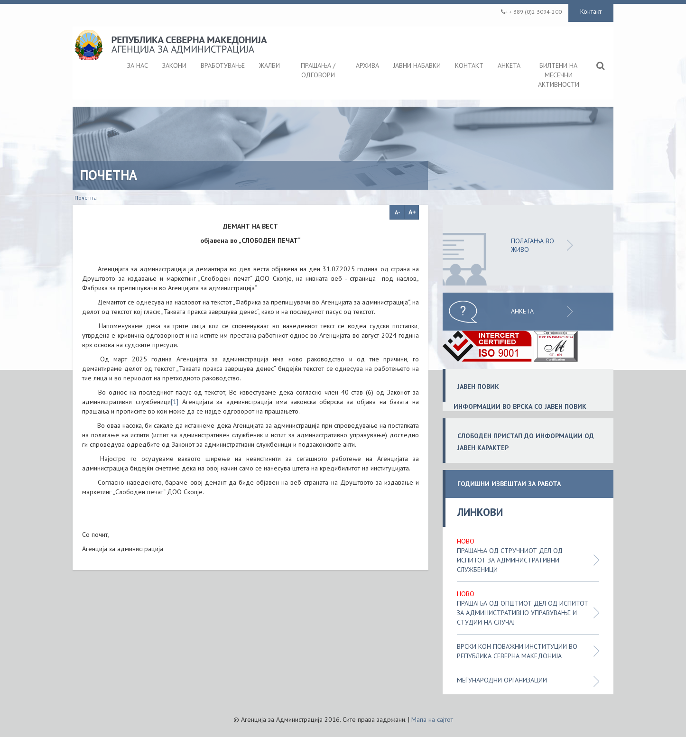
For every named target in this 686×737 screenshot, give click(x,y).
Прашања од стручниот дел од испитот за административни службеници (510, 560)
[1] (174, 401)
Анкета (522, 311)
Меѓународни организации (502, 680)
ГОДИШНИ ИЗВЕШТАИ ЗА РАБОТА (509, 484)
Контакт (591, 11)
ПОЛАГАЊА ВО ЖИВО (532, 245)
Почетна (85, 197)
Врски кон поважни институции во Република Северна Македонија (517, 651)
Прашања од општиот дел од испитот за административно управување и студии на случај (522, 612)
